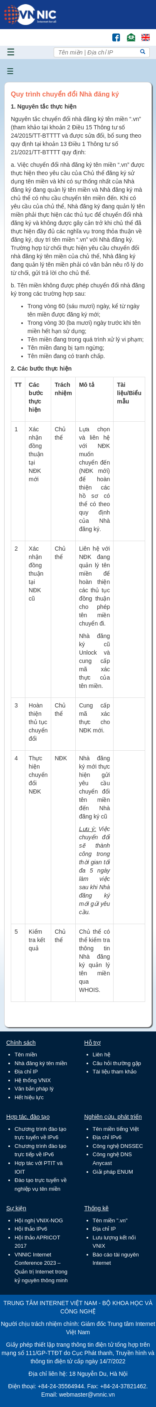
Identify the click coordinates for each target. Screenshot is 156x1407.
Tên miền (26, 1054)
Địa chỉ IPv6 (107, 1137)
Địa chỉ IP (26, 1071)
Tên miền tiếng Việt (116, 1129)
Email (127, 33)
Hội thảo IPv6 (31, 1229)
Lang (141, 33)
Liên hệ (101, 1054)
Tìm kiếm (98, 33)
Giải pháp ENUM (113, 1172)
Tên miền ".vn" (110, 1220)
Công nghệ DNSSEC (118, 1146)
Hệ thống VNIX (33, 1080)
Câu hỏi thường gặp (117, 1063)
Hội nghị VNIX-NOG (39, 1220)
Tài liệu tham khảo (115, 1071)
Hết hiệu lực (29, 1097)
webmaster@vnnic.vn (87, 1394)
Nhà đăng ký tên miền (41, 1063)
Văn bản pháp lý (34, 1089)
